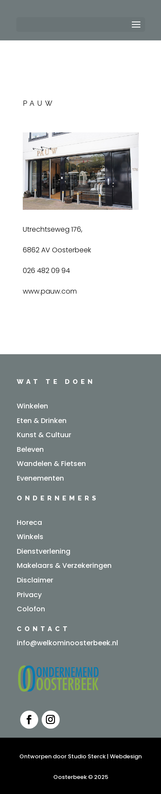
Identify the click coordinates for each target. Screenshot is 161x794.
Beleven (30, 449)
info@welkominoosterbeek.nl (67, 643)
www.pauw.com (50, 291)
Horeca (29, 522)
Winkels (30, 537)
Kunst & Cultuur (44, 435)
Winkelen (32, 406)
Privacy (29, 595)
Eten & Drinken (42, 421)
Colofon (31, 609)
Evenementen (40, 478)
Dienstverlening (43, 551)
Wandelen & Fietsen (51, 464)
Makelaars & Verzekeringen (64, 565)
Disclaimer (35, 580)
